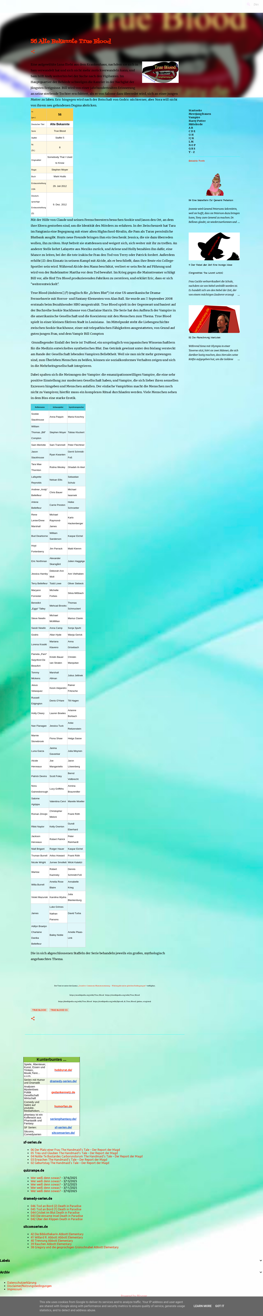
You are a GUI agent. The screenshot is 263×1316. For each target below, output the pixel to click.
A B (191, 127)
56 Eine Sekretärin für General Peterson (211, 200)
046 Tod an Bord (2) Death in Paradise (56, 1206)
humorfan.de (63, 1106)
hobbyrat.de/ (63, 1070)
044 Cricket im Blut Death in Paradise (55, 1212)
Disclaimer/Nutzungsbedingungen (29, 1286)
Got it (219, 1306)
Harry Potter (197, 120)
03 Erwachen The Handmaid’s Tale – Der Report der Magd (69, 1159)
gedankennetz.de (63, 1092)
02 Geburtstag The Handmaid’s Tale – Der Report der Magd (70, 1163)
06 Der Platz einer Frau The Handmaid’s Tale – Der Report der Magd (75, 1149)
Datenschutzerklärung (21, 1282)
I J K (191, 138)
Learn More (202, 1306)
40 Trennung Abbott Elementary (52, 1240)
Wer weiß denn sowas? (46, 1177)
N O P (192, 145)
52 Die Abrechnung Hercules (204, 337)
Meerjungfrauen (200, 114)
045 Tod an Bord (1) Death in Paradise (56, 1209)
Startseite (195, 110)
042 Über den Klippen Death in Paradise (57, 1219)
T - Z (192, 152)
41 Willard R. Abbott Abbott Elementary (57, 1237)
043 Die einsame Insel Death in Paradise (57, 1215)
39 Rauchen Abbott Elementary (51, 1244)
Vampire (194, 117)
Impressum (14, 1289)
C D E (192, 131)
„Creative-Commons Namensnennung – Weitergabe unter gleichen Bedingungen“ (112, 986)
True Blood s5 (59, 1010)
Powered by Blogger (131, 1296)
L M (191, 141)
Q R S (192, 148)
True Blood (39, 1010)
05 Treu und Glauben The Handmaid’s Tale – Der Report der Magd (74, 1153)
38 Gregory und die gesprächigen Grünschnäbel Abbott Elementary (75, 1247)
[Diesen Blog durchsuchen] (241, 4)
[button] (33, 51)
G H (191, 134)
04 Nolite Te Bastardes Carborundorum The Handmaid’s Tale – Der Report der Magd (87, 1156)
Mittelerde (196, 124)
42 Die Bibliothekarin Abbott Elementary (57, 1234)
